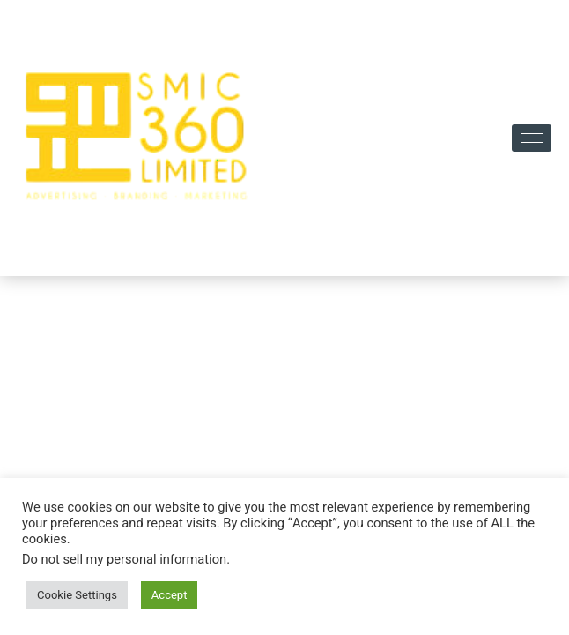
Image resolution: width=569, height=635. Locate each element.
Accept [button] (169, 594)
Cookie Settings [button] (77, 594)
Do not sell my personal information (124, 559)
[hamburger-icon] (531, 138)
